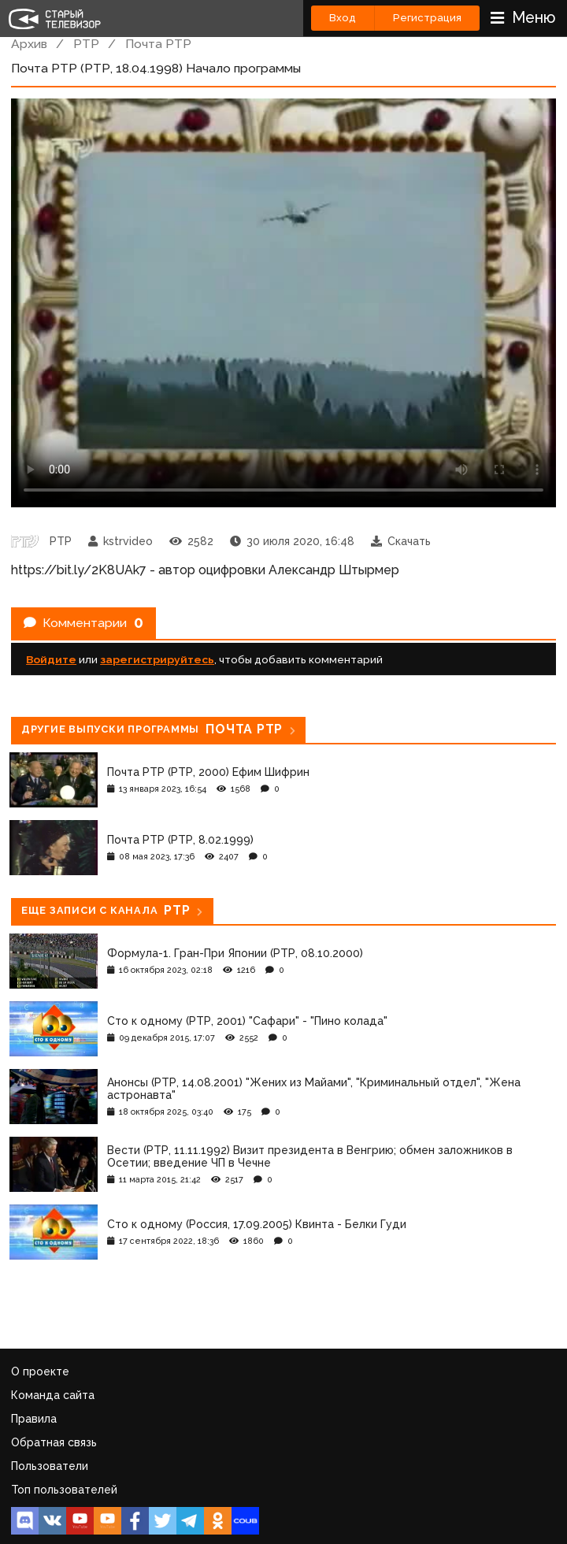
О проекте (40, 1371)
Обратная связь (54, 1442)
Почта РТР (158, 43)
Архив (29, 43)
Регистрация (427, 18)
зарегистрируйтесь (157, 659)
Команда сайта (52, 1395)
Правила (34, 1418)
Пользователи (49, 1466)
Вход (342, 18)
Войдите (51, 659)
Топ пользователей (64, 1489)
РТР (86, 43)
